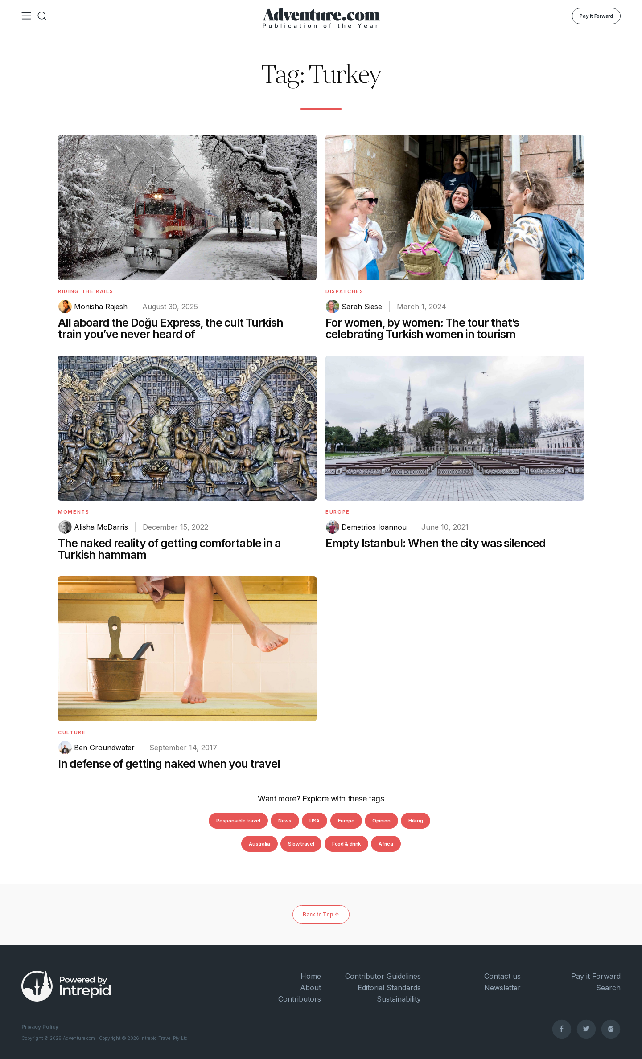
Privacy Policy (39, 1026)
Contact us (502, 976)
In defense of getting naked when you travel (169, 763)
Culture (72, 732)
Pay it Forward (596, 16)
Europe (337, 512)
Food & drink (346, 844)
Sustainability (399, 998)
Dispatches (344, 291)
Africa (386, 844)
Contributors (299, 998)
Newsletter (502, 987)
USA (314, 821)
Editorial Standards (389, 987)
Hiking (415, 821)
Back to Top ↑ (321, 914)
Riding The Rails (85, 291)
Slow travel (301, 844)
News (285, 821)
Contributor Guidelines (383, 976)
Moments (74, 512)
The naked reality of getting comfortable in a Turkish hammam (169, 548)
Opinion (381, 821)
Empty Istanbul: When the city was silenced (435, 543)
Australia (259, 844)
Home (310, 976)
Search (608, 987)
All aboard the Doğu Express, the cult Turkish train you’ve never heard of (170, 328)
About (310, 987)
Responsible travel (238, 821)
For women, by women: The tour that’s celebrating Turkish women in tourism (422, 328)
